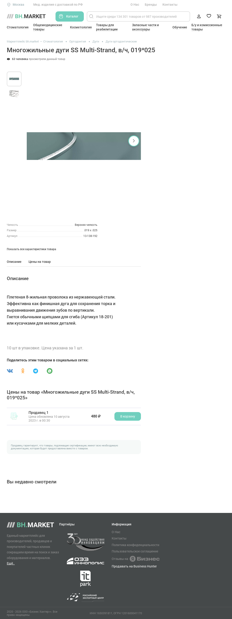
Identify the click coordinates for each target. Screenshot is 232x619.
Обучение (179, 27)
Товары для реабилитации (107, 27)
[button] (133, 141)
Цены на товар (40, 262)
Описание (14, 262)
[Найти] (91, 16)
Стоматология (18, 27)
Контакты (169, 4)
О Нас (134, 4)
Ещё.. (11, 563)
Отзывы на (136, 559)
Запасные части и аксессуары (145, 27)
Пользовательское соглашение (135, 551)
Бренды (151, 4)
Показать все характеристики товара (31, 249)
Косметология (81, 27)
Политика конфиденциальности (135, 545)
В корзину (127, 416)
